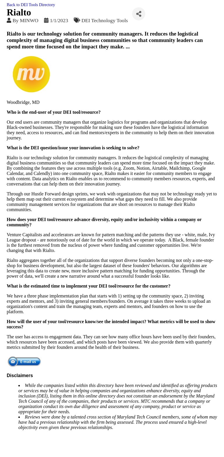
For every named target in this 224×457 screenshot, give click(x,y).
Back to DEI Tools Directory (31, 4)
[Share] (138, 13)
